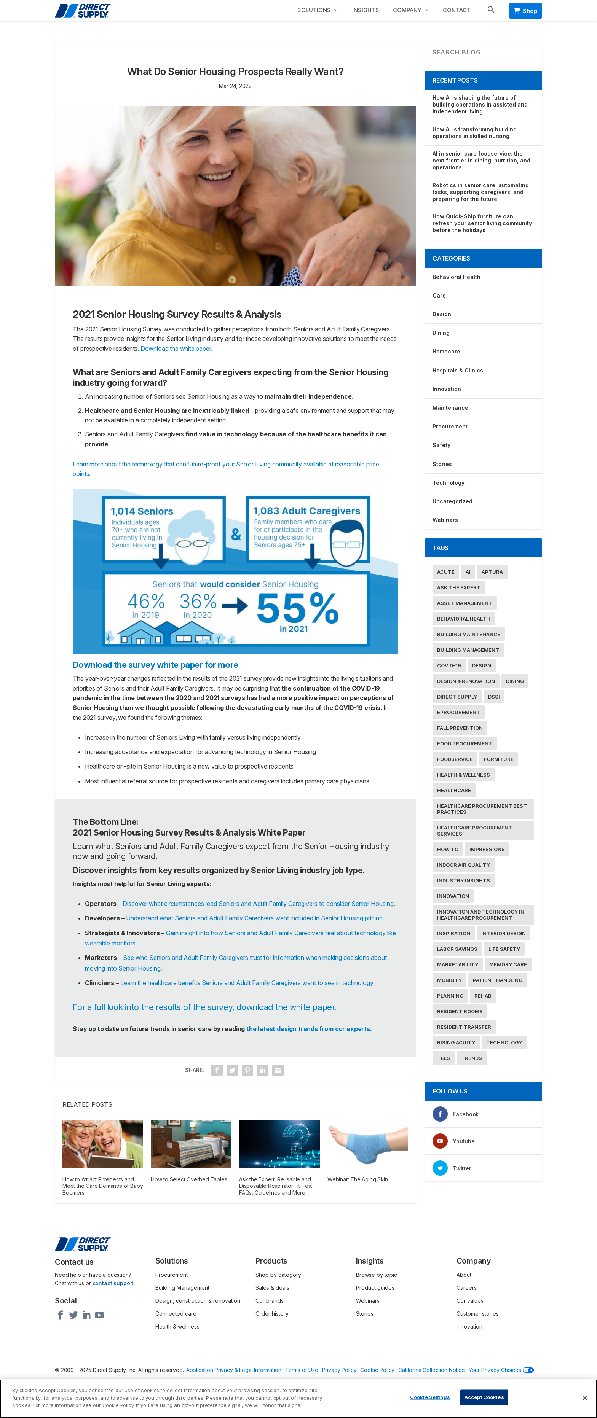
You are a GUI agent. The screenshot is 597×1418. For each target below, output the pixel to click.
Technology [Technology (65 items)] (504, 1042)
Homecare (446, 351)
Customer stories (478, 1313)
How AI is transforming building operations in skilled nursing (475, 132)
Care (439, 295)
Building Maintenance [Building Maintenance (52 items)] (468, 634)
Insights (365, 10)
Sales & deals (272, 1287)
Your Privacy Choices (501, 1370)
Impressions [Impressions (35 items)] (487, 849)
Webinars (445, 520)
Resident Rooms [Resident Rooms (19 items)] (460, 1011)
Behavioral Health (456, 277)
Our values (470, 1300)
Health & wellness (177, 1326)
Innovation (447, 389)
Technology (449, 482)
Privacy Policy (339, 1370)
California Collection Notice (432, 1370)
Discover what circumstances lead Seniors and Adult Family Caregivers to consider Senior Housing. (259, 903)
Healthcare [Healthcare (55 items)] (454, 790)
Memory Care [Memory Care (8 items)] (508, 964)
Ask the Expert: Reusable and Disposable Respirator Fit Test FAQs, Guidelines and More (275, 1186)
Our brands (269, 1300)
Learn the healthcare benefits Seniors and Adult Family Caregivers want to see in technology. (248, 983)
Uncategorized (452, 501)
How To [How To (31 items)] (447, 849)
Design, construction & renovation (197, 1300)
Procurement (450, 426)
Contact (457, 10)
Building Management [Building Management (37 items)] (468, 650)
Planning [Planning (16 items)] (450, 996)
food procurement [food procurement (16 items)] (464, 743)
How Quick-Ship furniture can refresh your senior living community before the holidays (482, 223)
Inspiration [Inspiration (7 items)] (453, 933)
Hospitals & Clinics (458, 370)
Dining (441, 332)
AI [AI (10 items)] (468, 572)
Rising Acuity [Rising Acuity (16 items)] (456, 1042)
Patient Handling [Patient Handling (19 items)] (497, 980)
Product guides (375, 1287)
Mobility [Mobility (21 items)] (449, 980)
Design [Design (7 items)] (481, 665)
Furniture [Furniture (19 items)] (499, 759)
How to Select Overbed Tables (189, 1179)
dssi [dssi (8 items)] (494, 697)
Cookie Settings (430, 1398)
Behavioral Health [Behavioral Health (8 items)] (463, 619)
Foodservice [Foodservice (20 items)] (455, 759)
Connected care (175, 1313)
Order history (272, 1313)
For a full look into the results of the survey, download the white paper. (205, 1007)
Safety (441, 445)
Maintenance (450, 407)
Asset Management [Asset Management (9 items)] (464, 603)
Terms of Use (301, 1370)
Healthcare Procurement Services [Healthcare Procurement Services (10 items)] (474, 830)
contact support (113, 1283)
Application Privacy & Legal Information (234, 1370)
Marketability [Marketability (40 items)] (457, 964)
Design (442, 314)
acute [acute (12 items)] (446, 572)
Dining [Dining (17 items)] (515, 681)
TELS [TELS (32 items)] (443, 1058)
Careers (467, 1287)
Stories (442, 464)
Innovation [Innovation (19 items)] (453, 896)
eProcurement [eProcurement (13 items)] (458, 712)
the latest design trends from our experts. (309, 1029)
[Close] (584, 1397)
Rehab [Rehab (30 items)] (483, 996)
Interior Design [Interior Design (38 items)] (503, 933)
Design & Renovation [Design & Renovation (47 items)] (466, 681)
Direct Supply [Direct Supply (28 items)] (457, 697)
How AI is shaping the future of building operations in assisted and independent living (480, 104)
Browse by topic (376, 1275)
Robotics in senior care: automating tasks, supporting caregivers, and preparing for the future (481, 192)
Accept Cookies (484, 1398)
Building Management (182, 1287)
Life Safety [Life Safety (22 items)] (504, 949)
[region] (298, 1398)
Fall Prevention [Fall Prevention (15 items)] (460, 728)
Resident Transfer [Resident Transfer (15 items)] (464, 1027)
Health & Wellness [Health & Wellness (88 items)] (463, 775)
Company (407, 10)
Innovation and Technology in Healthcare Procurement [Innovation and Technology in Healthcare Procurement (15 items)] (480, 915)
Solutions (314, 10)
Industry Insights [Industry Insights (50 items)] (463, 880)
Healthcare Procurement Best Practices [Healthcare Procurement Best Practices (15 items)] (482, 809)
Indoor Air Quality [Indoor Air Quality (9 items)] (463, 865)
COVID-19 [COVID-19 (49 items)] (449, 665)
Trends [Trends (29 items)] (471, 1058)
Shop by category (278, 1275)
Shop (526, 10)
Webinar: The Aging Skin (357, 1179)
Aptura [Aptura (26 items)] (492, 572)
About (464, 1275)
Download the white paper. (176, 348)
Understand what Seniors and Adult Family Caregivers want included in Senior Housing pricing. (255, 918)
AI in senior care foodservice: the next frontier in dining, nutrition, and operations (481, 160)
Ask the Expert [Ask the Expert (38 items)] (458, 587)
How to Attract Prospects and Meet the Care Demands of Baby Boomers (102, 1186)
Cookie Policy (378, 1370)
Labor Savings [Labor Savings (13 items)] (457, 949)
